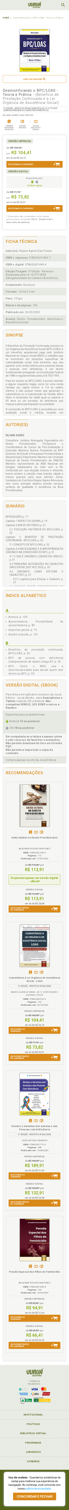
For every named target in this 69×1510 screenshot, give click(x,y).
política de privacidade (38, 1488)
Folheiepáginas (41, 832)
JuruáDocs (33, 1452)
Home (6, 18)
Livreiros (33, 1461)
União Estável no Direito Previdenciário (34, 837)
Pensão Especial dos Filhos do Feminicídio (34, 1271)
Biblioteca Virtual (33, 1433)
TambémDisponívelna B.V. (36, 832)
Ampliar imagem (34, 79)
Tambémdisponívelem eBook (30, 972)
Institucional (33, 1414)
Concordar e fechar (34, 1496)
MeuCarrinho (54, 5)
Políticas (33, 1424)
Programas (33, 1442)
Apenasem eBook (30, 832)
